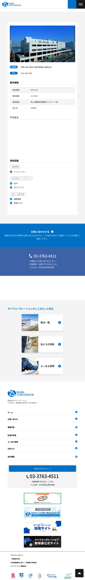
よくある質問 (13, 442)
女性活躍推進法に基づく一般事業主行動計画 (23, 562)
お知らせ (11, 448)
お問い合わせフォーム (42, 468)
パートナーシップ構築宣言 (18, 566)
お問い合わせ (13, 419)
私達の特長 (12, 435)
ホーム (10, 412)
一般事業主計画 (15, 559)
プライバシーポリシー (17, 555)
